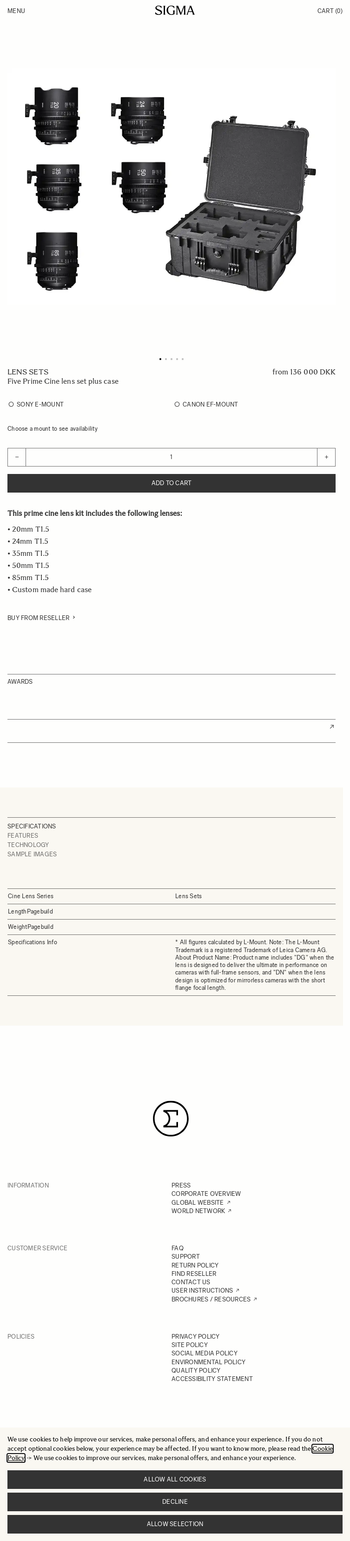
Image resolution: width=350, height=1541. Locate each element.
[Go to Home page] (175, 10)
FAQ (178, 1248)
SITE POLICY (190, 1344)
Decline (175, 1501)
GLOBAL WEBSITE (198, 1202)
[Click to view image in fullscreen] (171, 186)
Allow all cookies (175, 1479)
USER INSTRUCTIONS (202, 1290)
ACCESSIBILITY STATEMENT (212, 1378)
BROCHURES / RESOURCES (211, 1299)
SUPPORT (186, 1256)
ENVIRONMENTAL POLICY (208, 1362)
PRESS (181, 1185)
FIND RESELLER (194, 1273)
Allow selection (175, 1524)
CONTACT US (191, 1282)
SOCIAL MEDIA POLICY (205, 1353)
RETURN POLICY (195, 1265)
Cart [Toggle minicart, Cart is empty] (330, 10)
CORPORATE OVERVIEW (206, 1193)
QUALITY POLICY (196, 1370)
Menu (16, 10)
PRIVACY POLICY (196, 1336)
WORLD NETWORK (198, 1210)
